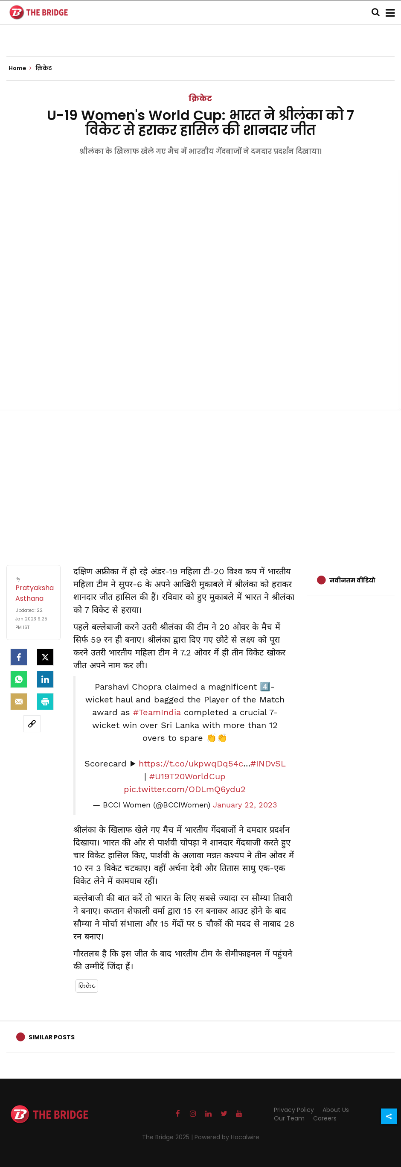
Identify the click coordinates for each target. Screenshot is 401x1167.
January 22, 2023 (245, 805)
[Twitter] (45, 657)
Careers (325, 1118)
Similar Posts (52, 1037)
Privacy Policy (294, 1110)
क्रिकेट (200, 98)
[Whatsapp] (18, 679)
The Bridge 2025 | (168, 1137)
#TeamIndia (157, 712)
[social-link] (32, 723)
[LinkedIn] (45, 679)
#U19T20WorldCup (187, 776)
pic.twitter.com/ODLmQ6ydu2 (185, 789)
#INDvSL (267, 763)
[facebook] (18, 657)
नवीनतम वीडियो (352, 580)
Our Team (289, 1118)
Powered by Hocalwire (227, 1137)
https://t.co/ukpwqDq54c (191, 763)
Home (20, 68)
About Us (336, 1110)
